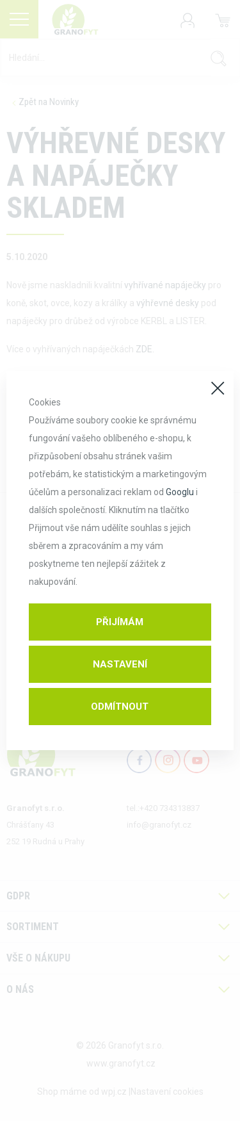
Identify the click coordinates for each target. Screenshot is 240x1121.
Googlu (180, 492)
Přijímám (119, 622)
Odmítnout (119, 706)
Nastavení (120, 664)
